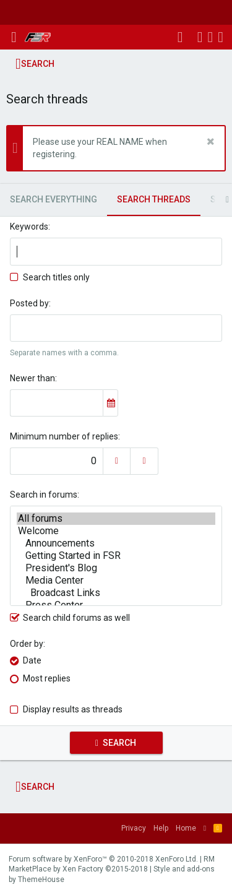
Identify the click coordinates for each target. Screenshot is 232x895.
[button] (14, 37)
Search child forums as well (70, 618)
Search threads (154, 199)
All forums (116, 518)
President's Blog (116, 568)
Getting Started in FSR (116, 556)
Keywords (29, 226)
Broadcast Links (116, 593)
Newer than (32, 378)
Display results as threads (72, 709)
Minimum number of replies (64, 436)
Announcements (116, 543)
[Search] (220, 37)
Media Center (116, 580)
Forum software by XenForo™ (103, 859)
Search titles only (50, 277)
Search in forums (43, 494)
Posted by (29, 303)
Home (186, 828)
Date (32, 660)
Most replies (47, 678)
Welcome (116, 531)
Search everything (53, 199)
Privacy (133, 828)
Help (160, 828)
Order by (26, 644)
